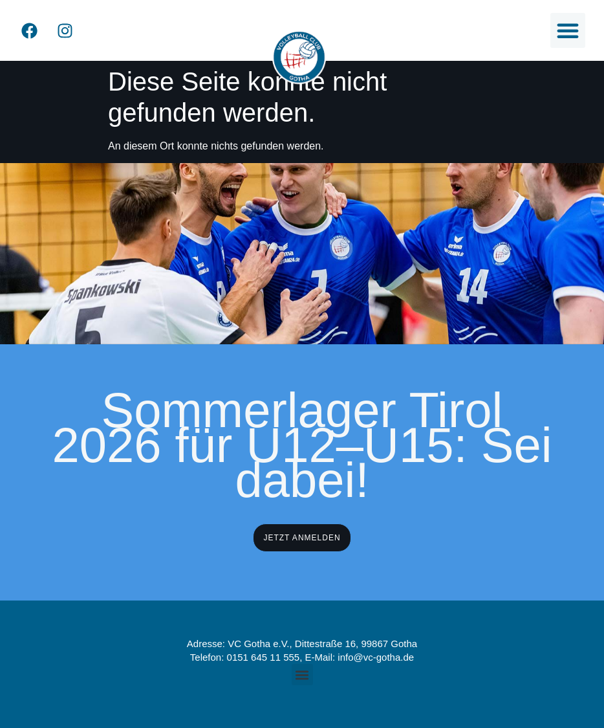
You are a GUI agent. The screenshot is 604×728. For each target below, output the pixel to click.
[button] (567, 30)
